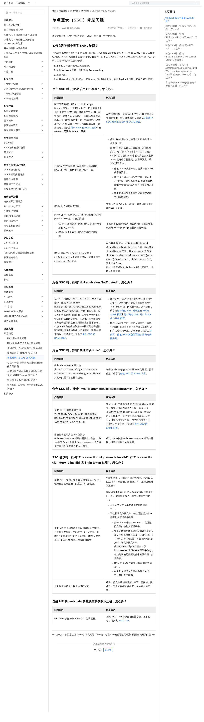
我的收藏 (148, 38)
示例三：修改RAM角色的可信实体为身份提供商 (131, 345)
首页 (54, 21)
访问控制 (20, 13)
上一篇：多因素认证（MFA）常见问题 (73, 645)
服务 (95, 5)
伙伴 (87, 5)
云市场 (78, 5)
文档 (161, 5)
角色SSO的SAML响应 (133, 384)
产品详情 (132, 38)
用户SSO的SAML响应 (83, 138)
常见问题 (85, 21)
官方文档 (8, 13)
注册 (183, 5)
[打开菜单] (5, 5)
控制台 (175, 5)
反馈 (107, 660)
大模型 (33, 5)
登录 (195, 5)
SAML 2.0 (123, 631)
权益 (62, 5)
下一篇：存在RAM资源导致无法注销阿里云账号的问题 (125, 645)
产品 (42, 5)
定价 (69, 5)
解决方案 (51, 5)
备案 (167, 5)
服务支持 (74, 21)
